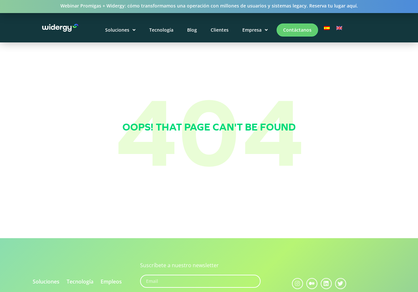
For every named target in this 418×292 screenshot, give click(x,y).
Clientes (220, 30)
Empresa (255, 30)
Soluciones (120, 30)
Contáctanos (297, 30)
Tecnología (161, 30)
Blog (192, 30)
